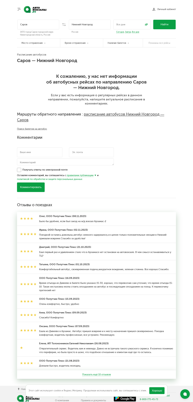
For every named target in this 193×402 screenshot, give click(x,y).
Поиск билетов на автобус (32, 100)
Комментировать (30, 158)
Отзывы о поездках (92, 383)
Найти (165, 24)
